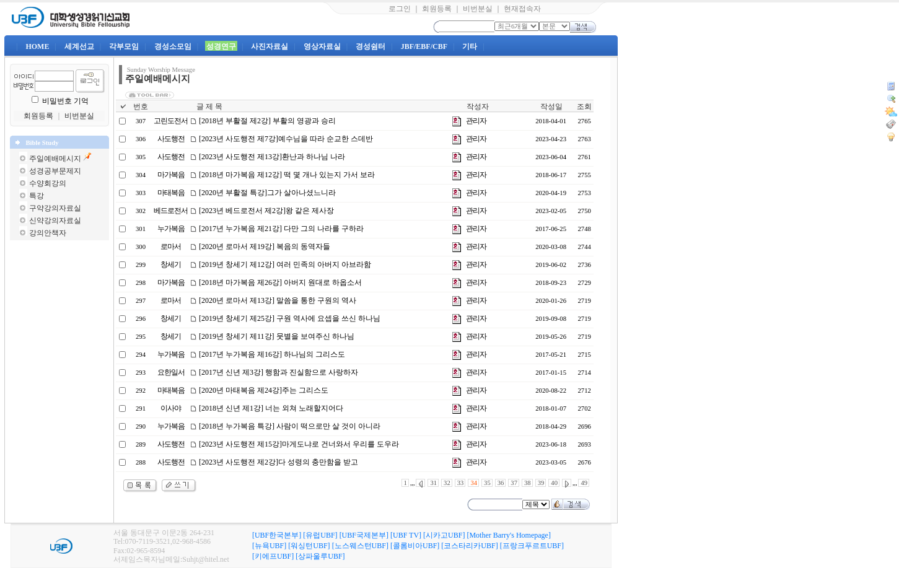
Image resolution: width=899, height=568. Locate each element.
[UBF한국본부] (276, 535)
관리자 (476, 120)
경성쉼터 (370, 46)
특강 (36, 195)
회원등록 (437, 8)
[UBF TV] (405, 535)
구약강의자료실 (55, 208)
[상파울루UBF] (320, 556)
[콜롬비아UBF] (414, 545)
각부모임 (124, 46)
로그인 (399, 8)
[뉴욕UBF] (269, 545)
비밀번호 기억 (65, 101)
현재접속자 (522, 8)
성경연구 (221, 46)
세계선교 (79, 46)
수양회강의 (47, 183)
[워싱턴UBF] (309, 545)
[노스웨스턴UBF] (360, 545)
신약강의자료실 (55, 220)
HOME (37, 46)
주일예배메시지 (55, 158)
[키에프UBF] (273, 556)
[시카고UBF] (444, 535)
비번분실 (478, 8)
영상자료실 (322, 46)
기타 (469, 46)
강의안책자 (47, 233)
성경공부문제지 (55, 171)
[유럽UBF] (320, 535)
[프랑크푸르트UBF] (532, 545)
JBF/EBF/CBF (424, 46)
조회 (584, 106)
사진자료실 (269, 46)
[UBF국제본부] (364, 535)
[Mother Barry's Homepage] (508, 535)
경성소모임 (172, 46)
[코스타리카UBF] (469, 545)
